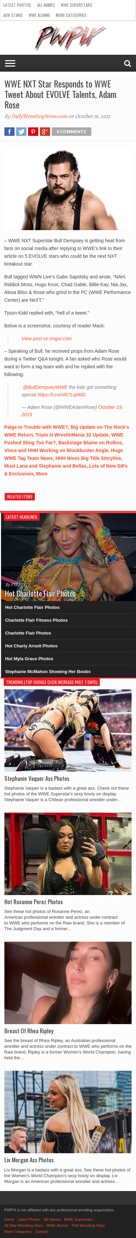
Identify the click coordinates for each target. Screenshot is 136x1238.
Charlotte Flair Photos (28, 633)
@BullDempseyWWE (45, 387)
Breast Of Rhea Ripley (28, 1030)
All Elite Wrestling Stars (23, 1225)
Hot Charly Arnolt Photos (31, 645)
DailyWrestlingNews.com (39, 116)
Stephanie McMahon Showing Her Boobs (48, 671)
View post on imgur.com (47, 338)
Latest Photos (17, 5)
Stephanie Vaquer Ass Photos (36, 778)
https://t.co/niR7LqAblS (62, 394)
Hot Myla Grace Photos (29, 658)
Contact (41, 1232)
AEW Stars (13, 15)
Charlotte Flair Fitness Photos (36, 620)
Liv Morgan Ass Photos (29, 1160)
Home (9, 1219)
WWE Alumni (39, 15)
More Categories (71, 15)
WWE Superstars (76, 5)
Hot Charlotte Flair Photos (32, 607)
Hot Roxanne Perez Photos (33, 901)
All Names (46, 5)
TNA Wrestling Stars (88, 1225)
